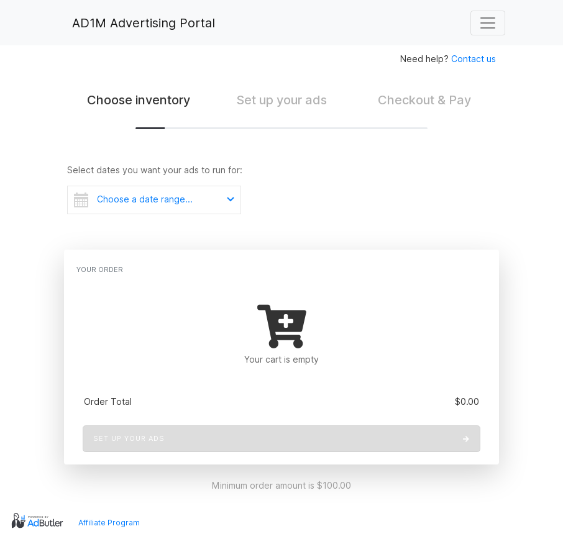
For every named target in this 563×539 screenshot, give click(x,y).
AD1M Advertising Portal (141, 23)
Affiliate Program (109, 522)
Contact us (473, 58)
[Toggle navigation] (487, 23)
